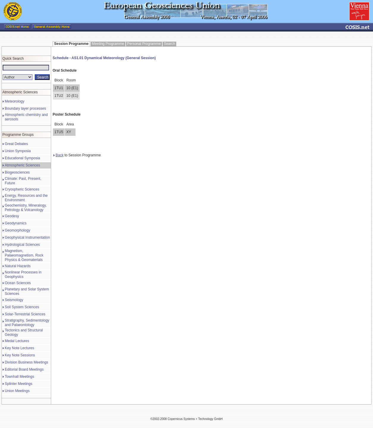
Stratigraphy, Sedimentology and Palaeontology (27, 322)
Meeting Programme (108, 44)
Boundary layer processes (25, 108)
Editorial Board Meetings (24, 369)
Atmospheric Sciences (22, 165)
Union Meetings (17, 391)
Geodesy (12, 216)
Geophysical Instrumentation (27, 237)
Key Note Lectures (19, 348)
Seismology (14, 300)
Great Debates (16, 144)
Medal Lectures (17, 341)
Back (58, 155)
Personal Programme (144, 44)
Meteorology (14, 101)
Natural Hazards (18, 266)
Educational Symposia (22, 158)
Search (169, 44)
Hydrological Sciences (22, 245)
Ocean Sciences (18, 283)
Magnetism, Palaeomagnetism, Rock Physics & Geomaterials (24, 255)
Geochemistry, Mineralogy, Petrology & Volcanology (26, 207)
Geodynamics (15, 223)
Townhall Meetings (19, 376)
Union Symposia (18, 151)
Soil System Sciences (22, 307)
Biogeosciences (17, 172)
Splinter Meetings (18, 384)
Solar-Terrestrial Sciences (25, 314)
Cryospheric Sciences (22, 189)
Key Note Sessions (20, 355)
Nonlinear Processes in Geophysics (23, 274)
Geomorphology (17, 230)
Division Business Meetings (26, 362)
